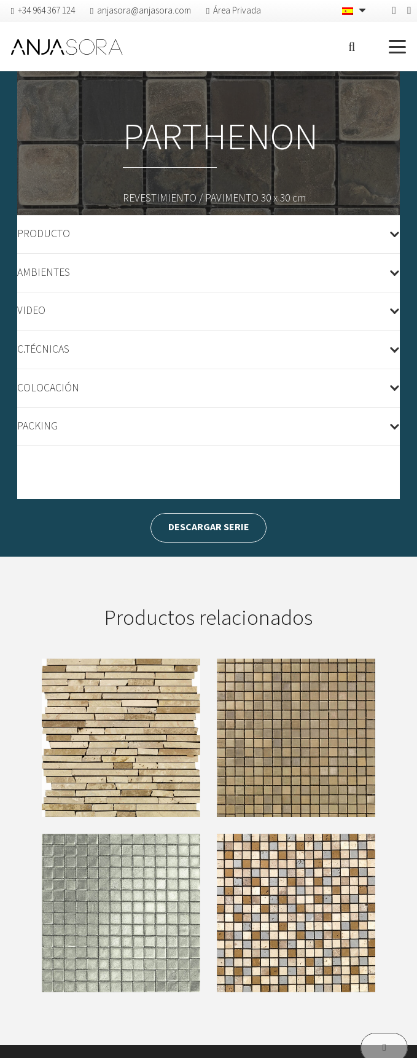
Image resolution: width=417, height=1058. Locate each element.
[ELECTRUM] (296, 912)
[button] (351, 46)
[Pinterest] (409, 10)
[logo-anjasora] (67, 47)
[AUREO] (296, 738)
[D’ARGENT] (121, 912)
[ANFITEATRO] (121, 738)
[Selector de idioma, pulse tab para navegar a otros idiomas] (355, 11)
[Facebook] (394, 10)
